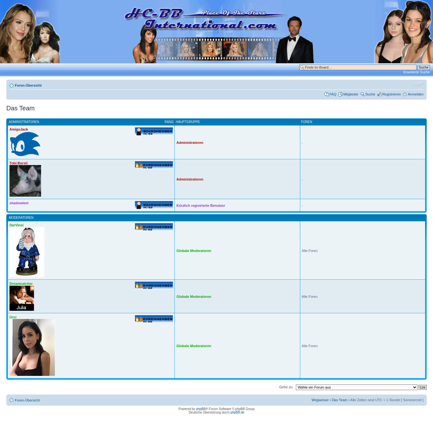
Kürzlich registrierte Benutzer (200, 205)
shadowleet (18, 203)
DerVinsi (16, 225)
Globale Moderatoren (193, 251)
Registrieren (391, 94)
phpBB (200, 409)
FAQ (332, 94)
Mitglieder (350, 94)
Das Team (339, 400)
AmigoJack (18, 129)
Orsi (12, 317)
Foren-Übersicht (28, 85)
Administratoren (189, 142)
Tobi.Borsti (18, 163)
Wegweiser (320, 400)
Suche (370, 94)
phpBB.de (237, 412)
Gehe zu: (286, 387)
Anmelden (416, 94)
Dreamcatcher (21, 283)
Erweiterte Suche (416, 72)
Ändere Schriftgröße (419, 84)
